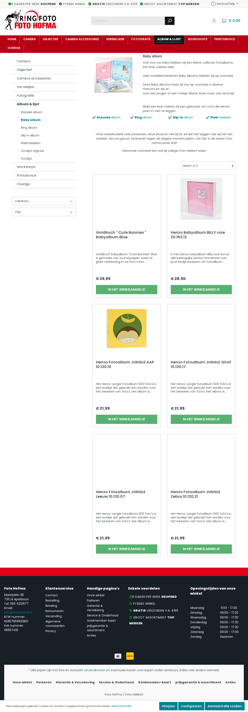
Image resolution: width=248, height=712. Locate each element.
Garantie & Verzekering (95, 608)
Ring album (29, 128)
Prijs (44, 212)
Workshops (26, 166)
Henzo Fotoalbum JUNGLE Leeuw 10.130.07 (121, 494)
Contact (51, 595)
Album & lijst (28, 104)
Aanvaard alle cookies (225, 706)
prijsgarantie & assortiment (97, 628)
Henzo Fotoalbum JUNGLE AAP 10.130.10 (125, 364)
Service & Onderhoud (102, 615)
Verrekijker (26, 87)
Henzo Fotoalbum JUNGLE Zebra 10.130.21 (195, 494)
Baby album (31, 120)
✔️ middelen (218, 117)
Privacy (50, 631)
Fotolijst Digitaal (32, 151)
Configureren (191, 706)
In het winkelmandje (126, 289)
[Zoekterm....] (128, 21)
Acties (91, 635)
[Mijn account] (214, 21)
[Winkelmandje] (231, 21)
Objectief (24, 69)
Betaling (51, 606)
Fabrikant (44, 201)
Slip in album (30, 135)
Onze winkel (95, 595)
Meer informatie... (122, 706)
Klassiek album (31, 112)
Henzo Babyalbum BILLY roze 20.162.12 (198, 234)
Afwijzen (168, 706)
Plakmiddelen (30, 143)
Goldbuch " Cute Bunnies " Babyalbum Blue (121, 234)
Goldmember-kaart (101, 620)
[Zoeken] (170, 21)
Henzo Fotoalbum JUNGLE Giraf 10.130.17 (201, 364)
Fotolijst (26, 159)
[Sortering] (208, 166)
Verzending (53, 616)
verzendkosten (94, 670)
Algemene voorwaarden (55, 623)
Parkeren (93, 600)
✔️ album (106, 117)
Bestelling (52, 600)
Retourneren (54, 611)
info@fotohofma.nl (18, 612)
